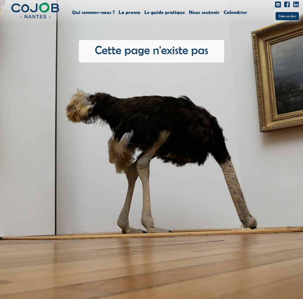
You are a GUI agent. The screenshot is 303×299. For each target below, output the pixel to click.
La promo (129, 12)
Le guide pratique (164, 12)
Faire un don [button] (287, 16)
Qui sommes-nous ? (93, 12)
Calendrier (235, 12)
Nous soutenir (204, 12)
